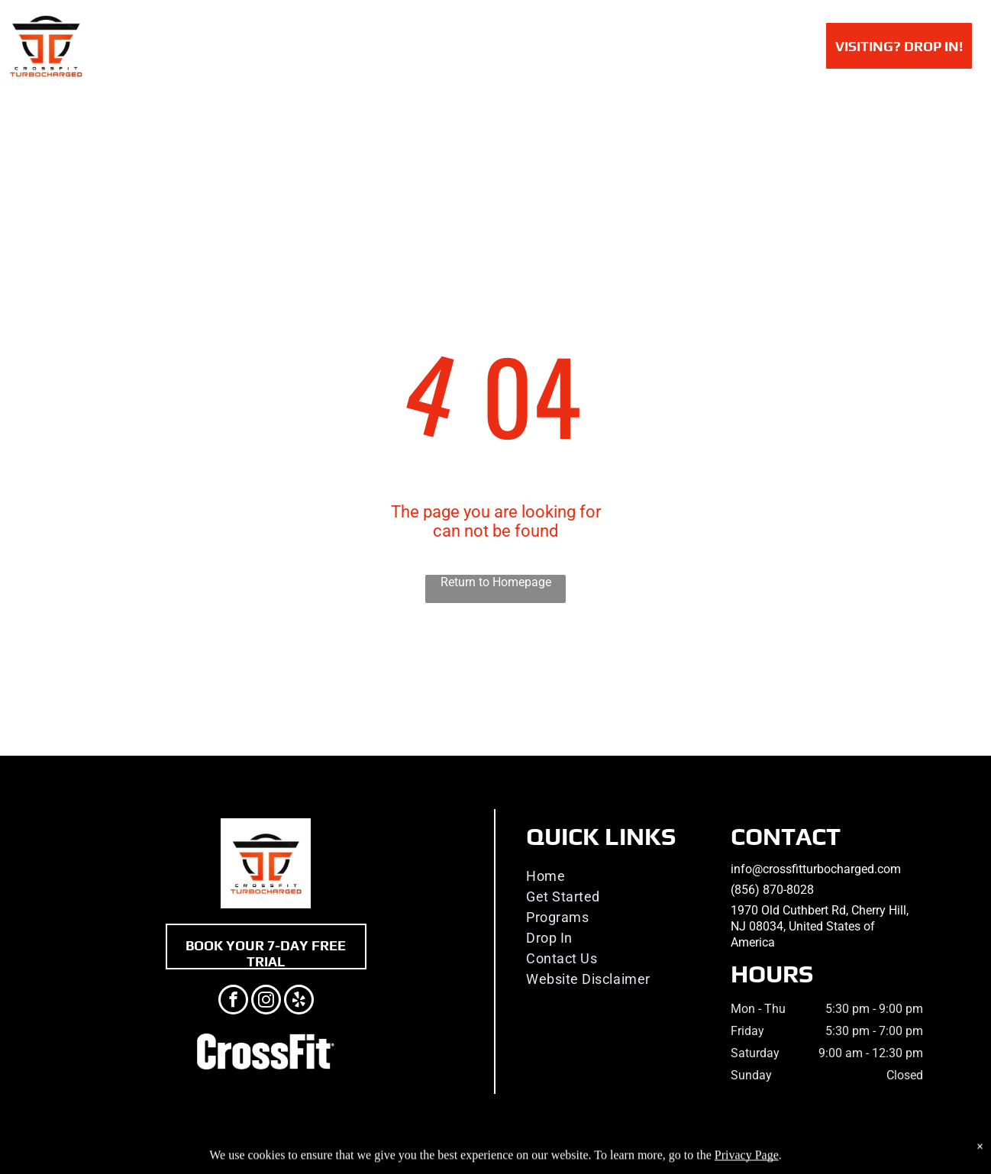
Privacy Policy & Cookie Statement (400, 1160)
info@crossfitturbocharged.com (816, 869)
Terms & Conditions (621, 1160)
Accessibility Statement (526, 1160)
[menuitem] (254, 44)
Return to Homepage (496, 582)
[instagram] (266, 1001)
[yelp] (299, 1001)
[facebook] (233, 1001)
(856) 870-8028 (772, 889)
